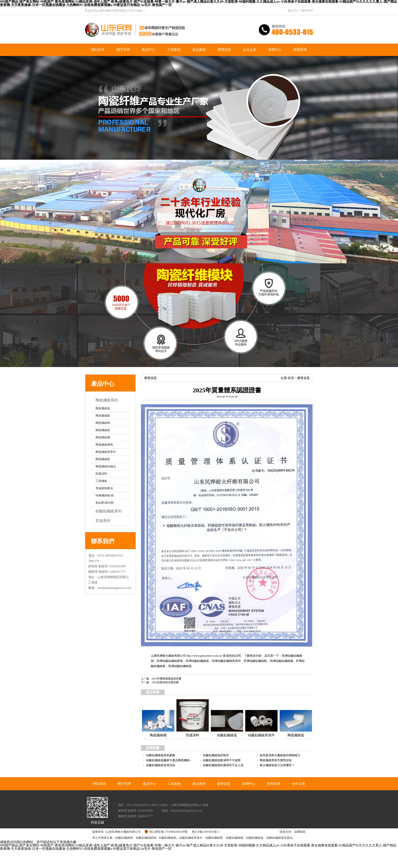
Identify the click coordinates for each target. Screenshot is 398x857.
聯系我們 (307, 10)
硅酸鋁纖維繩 (284, 661)
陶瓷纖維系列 (110, 400)
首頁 (291, 378)
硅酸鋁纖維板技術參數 (160, 755)
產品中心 (293, 10)
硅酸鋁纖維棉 (124, 837)
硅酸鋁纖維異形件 (229, 661)
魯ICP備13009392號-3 (205, 831)
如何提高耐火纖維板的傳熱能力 (280, 755)
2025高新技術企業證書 (165, 682)
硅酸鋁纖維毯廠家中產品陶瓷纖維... (169, 760)
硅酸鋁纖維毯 (183, 666)
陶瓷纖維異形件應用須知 (276, 760)
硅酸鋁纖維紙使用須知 (160, 765)
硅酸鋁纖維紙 (200, 661)
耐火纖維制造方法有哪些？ (277, 765)
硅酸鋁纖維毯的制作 (216, 755)
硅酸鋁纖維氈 (258, 661)
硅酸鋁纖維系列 (112, 511)
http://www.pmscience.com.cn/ (205, 655)
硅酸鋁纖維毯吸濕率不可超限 (222, 760)
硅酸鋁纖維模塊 (173, 661)
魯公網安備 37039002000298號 (164, 831)
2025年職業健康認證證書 (166, 678)
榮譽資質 (303, 378)
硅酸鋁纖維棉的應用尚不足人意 (223, 765)
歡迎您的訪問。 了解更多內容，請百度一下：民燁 (255, 655)
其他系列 (106, 521)
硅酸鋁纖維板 (254, 837)
